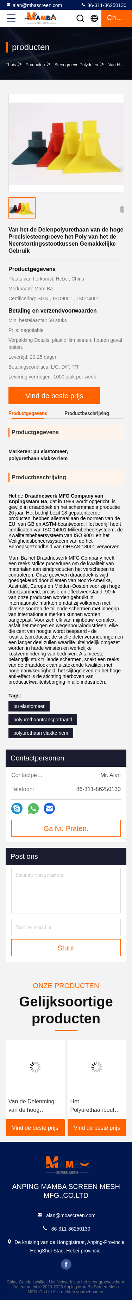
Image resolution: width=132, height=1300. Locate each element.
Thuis (11, 64)
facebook (66, 1264)
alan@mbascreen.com (34, 5)
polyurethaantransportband (42, 719)
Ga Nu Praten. (66, 828)
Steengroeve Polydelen (76, 64)
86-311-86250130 (103, 5)
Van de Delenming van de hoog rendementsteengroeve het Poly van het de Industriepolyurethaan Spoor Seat (35, 1106)
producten (35, 64)
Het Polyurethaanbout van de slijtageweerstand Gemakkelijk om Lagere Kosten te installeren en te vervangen (92, 1106)
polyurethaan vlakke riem (40, 733)
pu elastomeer (29, 706)
